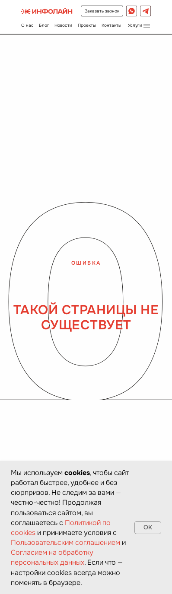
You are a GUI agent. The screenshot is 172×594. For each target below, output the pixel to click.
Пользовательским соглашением (65, 542)
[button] (139, 25)
